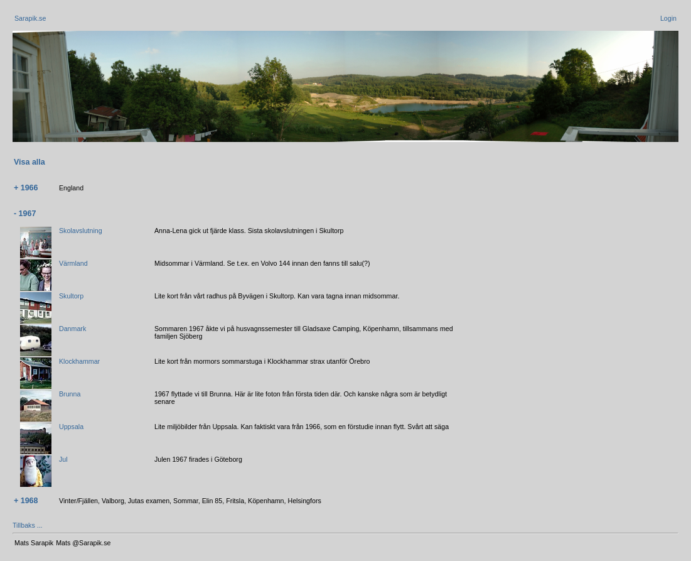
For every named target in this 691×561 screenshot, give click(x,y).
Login (668, 18)
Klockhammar (79, 361)
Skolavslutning (80, 230)
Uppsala (71, 426)
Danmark (72, 328)
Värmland (73, 263)
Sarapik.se (30, 18)
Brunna (69, 394)
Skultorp (71, 296)
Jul (63, 459)
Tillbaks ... (28, 525)
